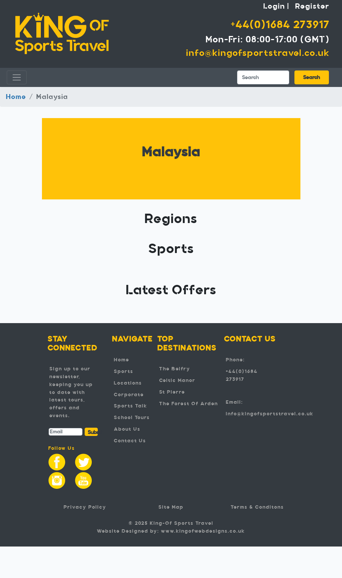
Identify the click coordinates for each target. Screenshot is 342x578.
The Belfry (174, 369)
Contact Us (130, 441)
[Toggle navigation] (17, 77)
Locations (128, 383)
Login (274, 5)
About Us (127, 429)
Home (16, 97)
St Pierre (172, 392)
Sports (123, 371)
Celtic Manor (177, 380)
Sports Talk (130, 406)
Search (311, 77)
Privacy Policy (85, 507)
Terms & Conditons (257, 507)
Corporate (129, 395)
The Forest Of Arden (188, 404)
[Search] (263, 77)
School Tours (132, 418)
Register (312, 5)
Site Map (171, 507)
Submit (93, 432)
